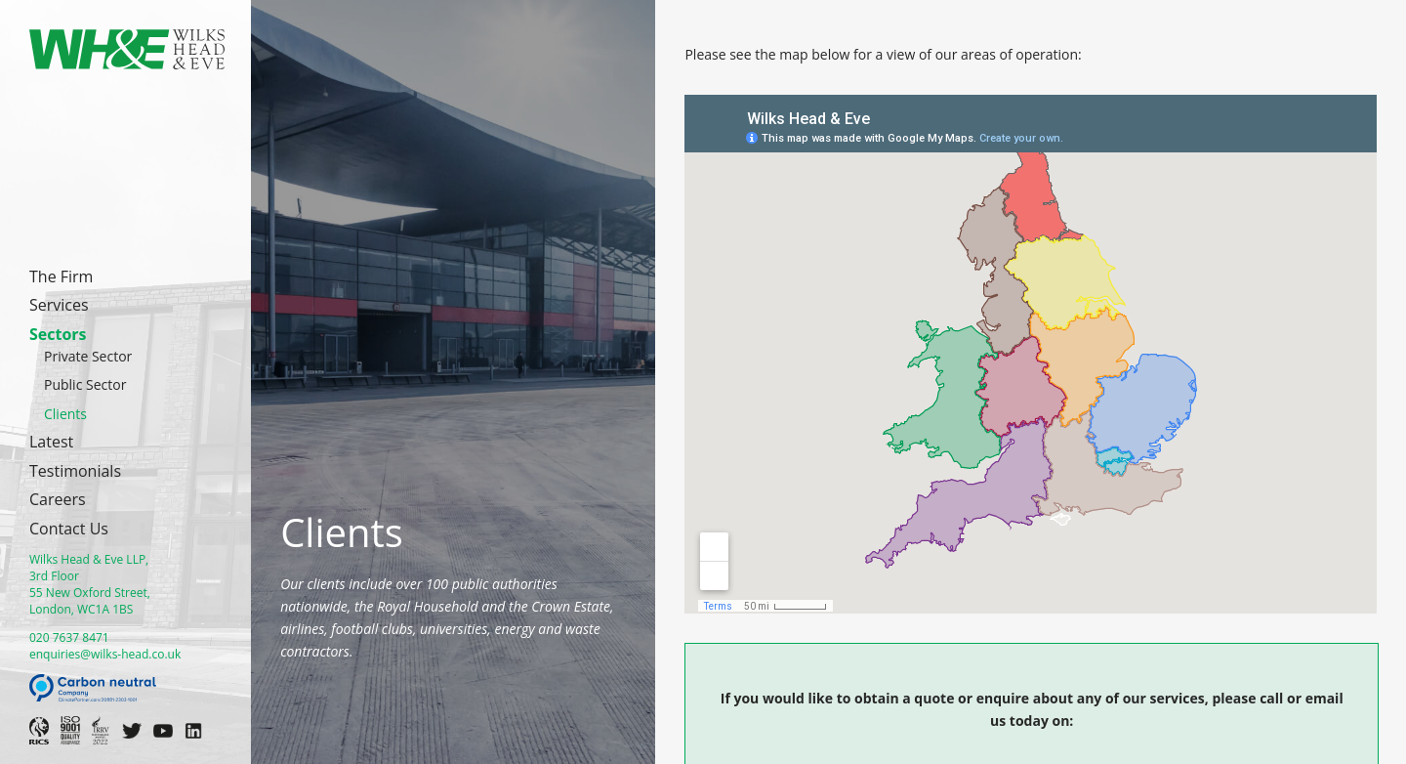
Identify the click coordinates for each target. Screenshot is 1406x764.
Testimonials (75, 471)
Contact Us (68, 528)
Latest (51, 441)
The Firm (61, 276)
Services (59, 305)
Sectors (58, 334)
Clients (65, 413)
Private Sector (88, 356)
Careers (57, 499)
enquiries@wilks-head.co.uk (105, 654)
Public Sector (85, 384)
